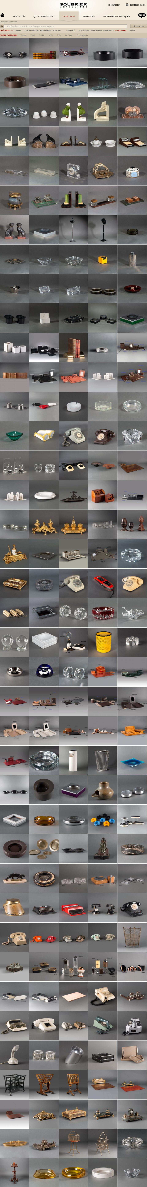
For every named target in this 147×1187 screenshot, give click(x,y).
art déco (68, 35)
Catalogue (69, 16)
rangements (45, 30)
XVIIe (32, 35)
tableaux (70, 30)
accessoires (120, 30)
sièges (18, 30)
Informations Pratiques (116, 16)
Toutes (23, 35)
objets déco (96, 30)
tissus (132, 30)
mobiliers (57, 30)
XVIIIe (41, 35)
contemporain (82, 35)
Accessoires (13, 22)
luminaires (84, 30)
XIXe (51, 35)
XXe (59, 35)
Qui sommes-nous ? (44, 16)
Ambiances (89, 16)
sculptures (108, 30)
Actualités (19, 16)
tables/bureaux (32, 30)
